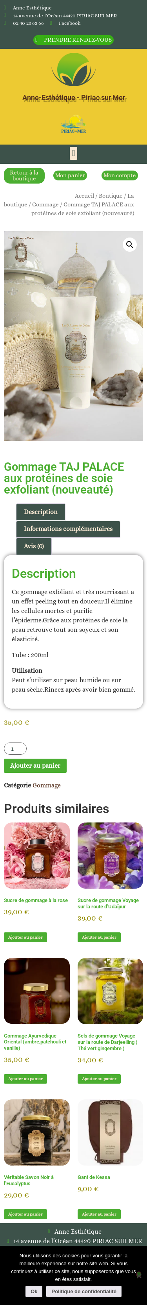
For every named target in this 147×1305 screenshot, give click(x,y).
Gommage (45, 204)
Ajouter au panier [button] (25, 937)
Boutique (111, 196)
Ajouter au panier (35, 765)
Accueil (84, 196)
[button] (73, 153)
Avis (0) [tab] (34, 546)
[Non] (138, 1274)
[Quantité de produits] (15, 749)
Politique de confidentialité (83, 1291)
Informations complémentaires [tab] (68, 529)
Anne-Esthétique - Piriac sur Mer (73, 97)
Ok (34, 1291)
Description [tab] (41, 512)
